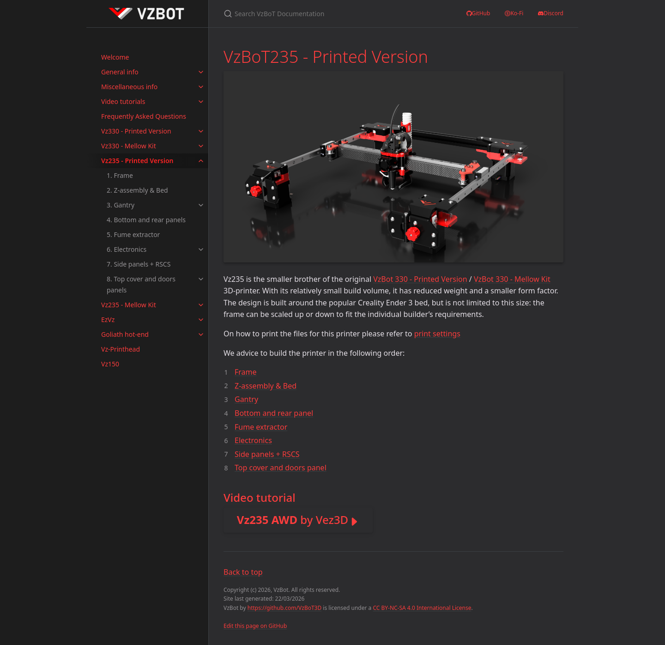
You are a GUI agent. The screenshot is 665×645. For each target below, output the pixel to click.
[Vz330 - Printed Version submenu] (200, 131)
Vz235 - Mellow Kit (128, 304)
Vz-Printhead (120, 349)
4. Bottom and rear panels (146, 219)
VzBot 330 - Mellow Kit (512, 279)
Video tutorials (123, 101)
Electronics (253, 440)
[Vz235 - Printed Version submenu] (200, 160)
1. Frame (120, 175)
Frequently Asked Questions (143, 116)
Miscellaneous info (129, 86)
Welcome (115, 57)
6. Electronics (126, 249)
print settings (437, 334)
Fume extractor (261, 427)
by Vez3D (292, 519)
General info (120, 71)
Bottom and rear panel (274, 413)
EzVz (108, 319)
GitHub (478, 13)
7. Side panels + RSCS (138, 264)
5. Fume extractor (133, 234)
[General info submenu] (200, 72)
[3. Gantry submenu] (200, 205)
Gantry (246, 399)
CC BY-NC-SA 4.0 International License (422, 608)
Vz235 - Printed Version (137, 160)
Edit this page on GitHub (255, 626)
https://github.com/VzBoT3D (285, 608)
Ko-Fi (514, 13)
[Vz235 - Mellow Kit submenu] (200, 305)
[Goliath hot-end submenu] (200, 334)
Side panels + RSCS (267, 454)
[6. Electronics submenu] (200, 249)
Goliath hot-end (125, 334)
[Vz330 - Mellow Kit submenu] (200, 146)
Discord (550, 13)
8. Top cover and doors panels (141, 284)
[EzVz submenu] (200, 319)
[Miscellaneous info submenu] (200, 86)
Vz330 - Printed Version (136, 131)
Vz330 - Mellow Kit (128, 145)
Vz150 (110, 363)
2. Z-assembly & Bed (137, 190)
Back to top (243, 572)
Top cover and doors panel (280, 467)
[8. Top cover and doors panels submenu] (200, 279)
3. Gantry (120, 205)
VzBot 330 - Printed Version (420, 279)
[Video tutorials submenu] (200, 101)
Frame (246, 372)
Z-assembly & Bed (265, 386)
